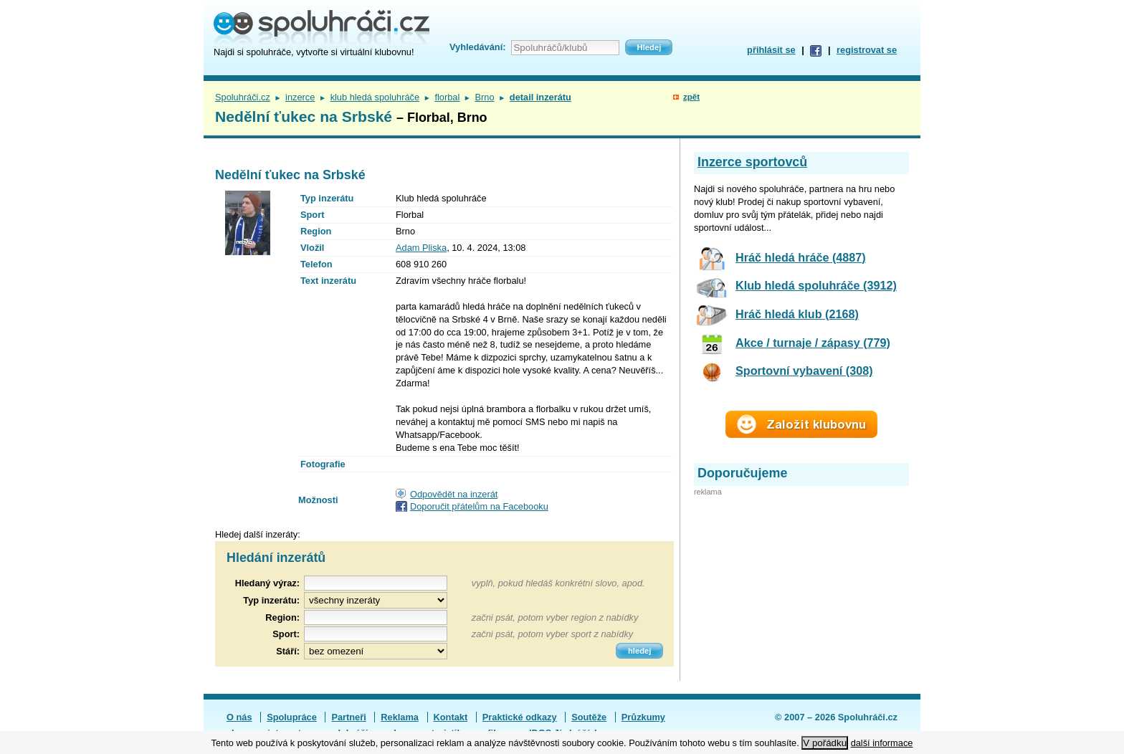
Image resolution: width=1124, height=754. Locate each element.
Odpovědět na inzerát (453, 494)
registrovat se (867, 49)
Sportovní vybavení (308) (804, 370)
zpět (691, 96)
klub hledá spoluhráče (375, 97)
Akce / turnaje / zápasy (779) (812, 342)
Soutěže (588, 717)
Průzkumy (643, 717)
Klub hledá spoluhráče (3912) (816, 285)
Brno (485, 97)
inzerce (300, 97)
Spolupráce (292, 717)
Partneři (348, 717)
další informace (882, 743)
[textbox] (375, 617)
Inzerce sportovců (752, 162)
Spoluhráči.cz (242, 97)
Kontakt (451, 717)
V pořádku (825, 743)
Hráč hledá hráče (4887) (800, 257)
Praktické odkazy (519, 717)
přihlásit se (771, 49)
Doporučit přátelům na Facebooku (479, 506)
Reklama (400, 717)
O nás (239, 717)
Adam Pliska (421, 247)
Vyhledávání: (477, 47)
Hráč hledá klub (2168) (797, 313)
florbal (446, 97)
